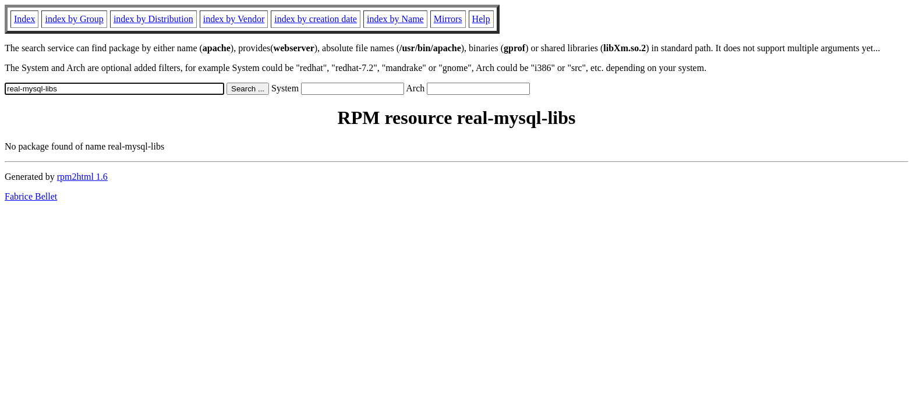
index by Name (395, 19)
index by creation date (315, 19)
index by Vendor (233, 19)
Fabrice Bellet (31, 196)
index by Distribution (153, 19)
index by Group (74, 19)
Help (481, 19)
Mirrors (448, 19)
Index (24, 19)
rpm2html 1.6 (82, 177)
